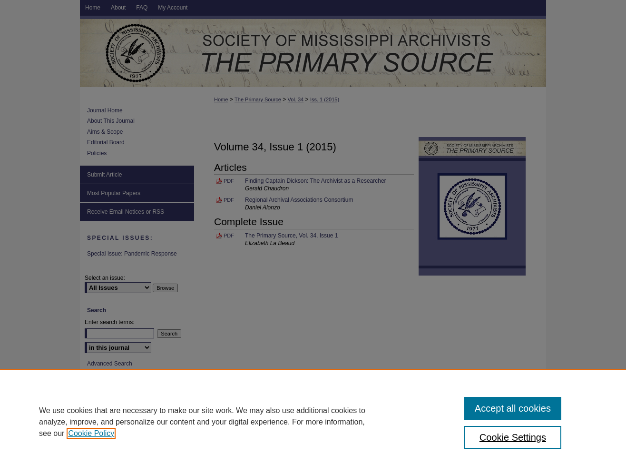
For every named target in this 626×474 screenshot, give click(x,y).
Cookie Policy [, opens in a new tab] (91, 433)
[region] (313, 421)
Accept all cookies (513, 408)
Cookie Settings (512, 437)
